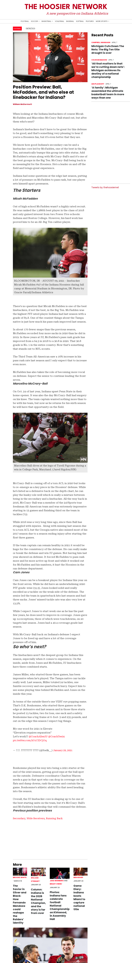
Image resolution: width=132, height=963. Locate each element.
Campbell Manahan (100, 42)
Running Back (56, 818)
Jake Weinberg (57, 880)
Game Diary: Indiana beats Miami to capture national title (79, 897)
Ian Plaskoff (97, 84)
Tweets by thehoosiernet (105, 187)
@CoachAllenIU (39, 736)
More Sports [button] (102, 21)
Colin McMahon (99, 60)
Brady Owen (56, 884)
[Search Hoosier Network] (111, 21)
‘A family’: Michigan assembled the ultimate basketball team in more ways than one (107, 92)
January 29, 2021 (63, 750)
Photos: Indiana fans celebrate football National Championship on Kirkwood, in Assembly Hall (60, 905)
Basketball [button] (47, 21)
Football (25, 21)
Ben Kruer (78, 877)
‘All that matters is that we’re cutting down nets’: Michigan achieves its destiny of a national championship (108, 70)
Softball (80, 21)
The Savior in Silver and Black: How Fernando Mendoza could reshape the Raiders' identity (19, 904)
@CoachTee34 (58, 736)
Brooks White (19, 877)
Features (90, 21)
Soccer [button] (34, 21)
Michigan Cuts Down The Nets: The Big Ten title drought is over (107, 49)
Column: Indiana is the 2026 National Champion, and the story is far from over (38, 901)
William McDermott (22, 104)
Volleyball (59, 21)
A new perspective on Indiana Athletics (77, 13)
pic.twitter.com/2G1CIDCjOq (31, 740)
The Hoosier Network (66, 7)
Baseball (70, 21)
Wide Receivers (37, 818)
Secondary (19, 818)
